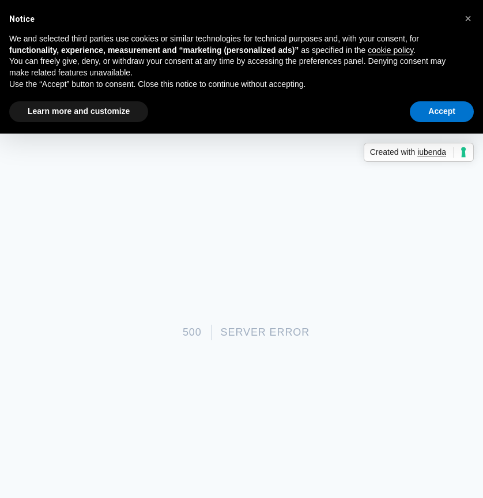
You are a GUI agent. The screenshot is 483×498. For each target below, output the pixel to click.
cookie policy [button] (390, 50)
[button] (468, 18)
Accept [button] (441, 111)
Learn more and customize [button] (79, 111)
